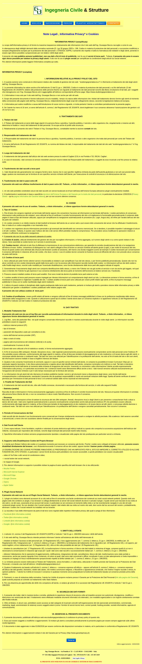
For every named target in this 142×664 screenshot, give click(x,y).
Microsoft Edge (10, 475)
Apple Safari (8, 485)
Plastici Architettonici (91, 23)
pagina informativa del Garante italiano (29, 196)
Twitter (6, 517)
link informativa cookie (21, 514)
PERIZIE (68, 23)
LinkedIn (7, 521)
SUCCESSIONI (53, 23)
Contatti (113, 23)
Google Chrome (10, 479)
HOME (25, 23)
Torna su (71, 640)
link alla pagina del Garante (126, 577)
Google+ (7, 524)
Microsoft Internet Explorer (14, 472)
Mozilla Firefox (9, 469)
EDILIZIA (36, 23)
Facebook (7, 514)
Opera (6, 482)
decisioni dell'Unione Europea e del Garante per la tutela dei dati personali (72, 194)
